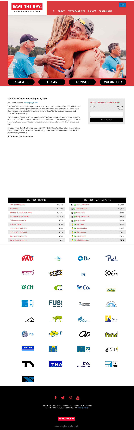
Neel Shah (80, 213)
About (61, 11)
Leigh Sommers (82, 240)
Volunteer (113, 82)
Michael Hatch (81, 209)
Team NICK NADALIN (18, 228)
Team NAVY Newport (18, 232)
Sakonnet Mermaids (18, 220)
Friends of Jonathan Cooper (21, 213)
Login (122, 5)
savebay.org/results (31, 103)
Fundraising (105, 11)
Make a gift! (106, 120)
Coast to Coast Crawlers (19, 216)
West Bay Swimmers (18, 240)
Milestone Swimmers (18, 236)
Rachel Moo (81, 236)
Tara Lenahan (81, 228)
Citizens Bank (15, 224)
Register (21, 82)
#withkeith (14, 209)
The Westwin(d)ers (17, 205)
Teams (52, 82)
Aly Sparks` (80, 220)
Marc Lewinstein (82, 205)
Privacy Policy (83, 408)
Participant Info (76, 11)
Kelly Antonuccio (82, 216)
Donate (92, 11)
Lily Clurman (81, 232)
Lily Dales (80, 224)
